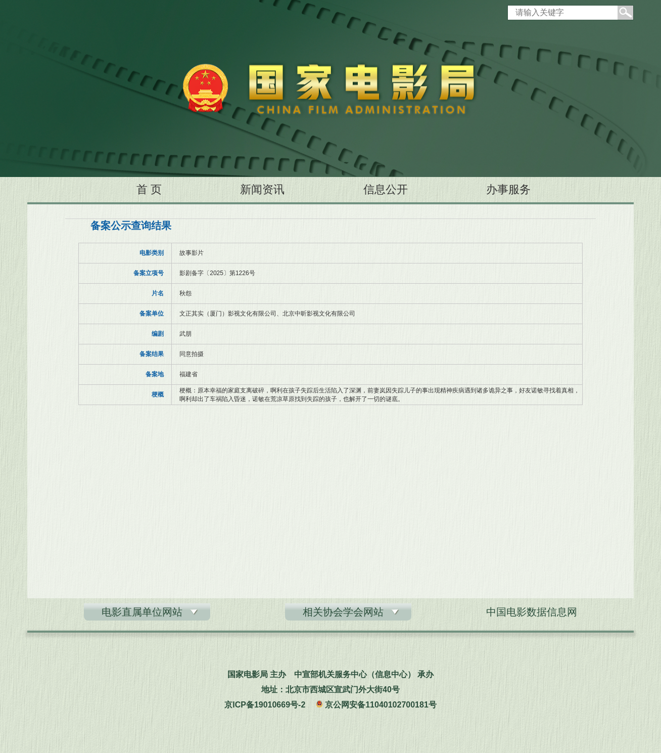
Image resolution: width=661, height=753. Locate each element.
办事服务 (508, 189)
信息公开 (385, 189)
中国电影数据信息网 (531, 611)
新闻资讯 (262, 189)
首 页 (149, 189)
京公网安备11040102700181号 (381, 704)
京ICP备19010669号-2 (264, 704)
